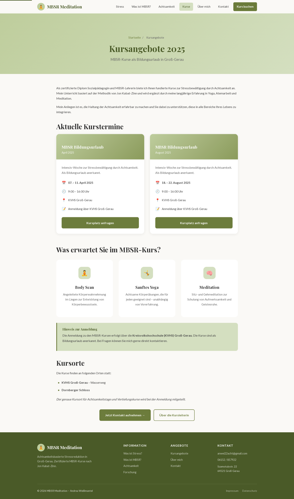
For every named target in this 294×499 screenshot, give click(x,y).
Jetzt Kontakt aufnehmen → (125, 416)
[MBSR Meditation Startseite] (59, 7)
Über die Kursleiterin (174, 416)
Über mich (204, 6)
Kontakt (223, 6)
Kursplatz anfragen (100, 223)
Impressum (232, 490)
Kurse (186, 6)
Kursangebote (179, 453)
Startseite (134, 37)
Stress (120, 6)
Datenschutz (249, 490)
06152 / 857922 (226, 459)
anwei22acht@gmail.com (232, 453)
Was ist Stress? (132, 453)
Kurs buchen (245, 6)
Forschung (129, 472)
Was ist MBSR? (141, 6)
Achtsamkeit (167, 6)
